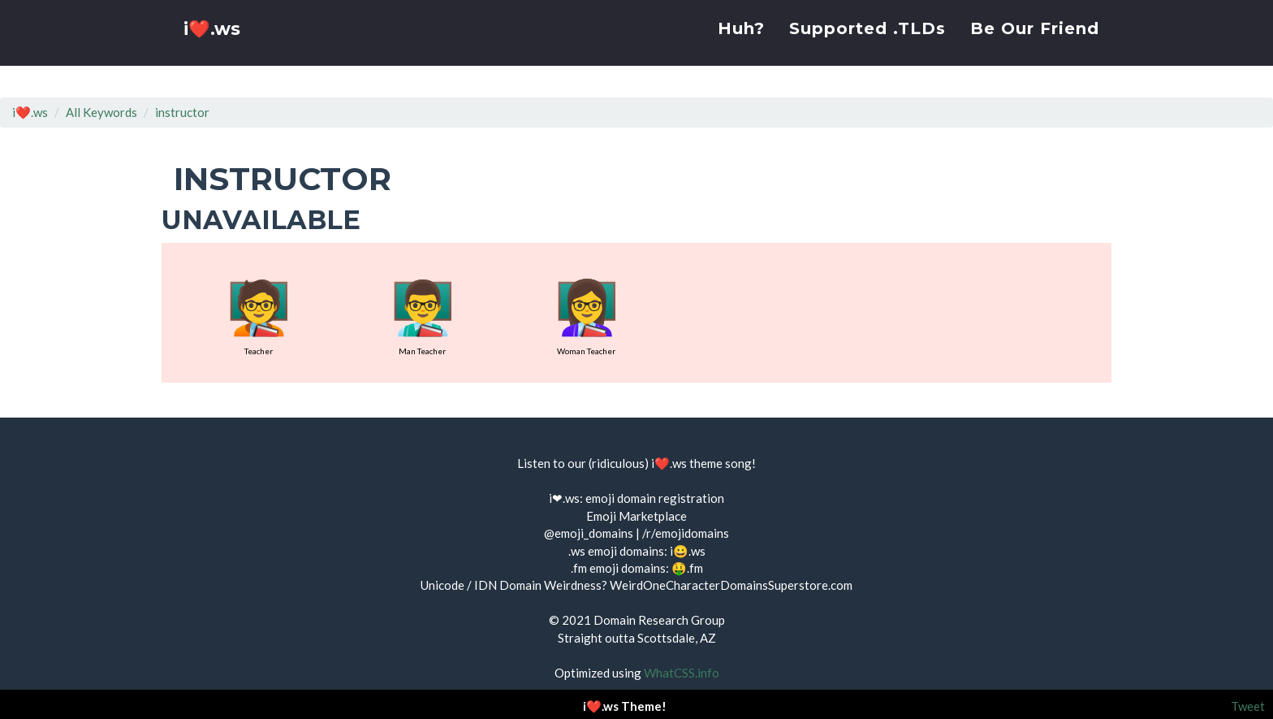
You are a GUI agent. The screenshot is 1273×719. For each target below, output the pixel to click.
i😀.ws (688, 551)
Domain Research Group (659, 620)
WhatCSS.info (681, 672)
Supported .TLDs (867, 44)
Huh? (741, 44)
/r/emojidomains (685, 533)
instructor (182, 112)
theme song (720, 463)
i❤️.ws (213, 48)
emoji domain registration (654, 498)
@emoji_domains (588, 533)
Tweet (1248, 706)
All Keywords (101, 112)
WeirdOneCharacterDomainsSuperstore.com (731, 585)
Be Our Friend (1034, 44)
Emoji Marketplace (636, 516)
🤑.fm (687, 568)
